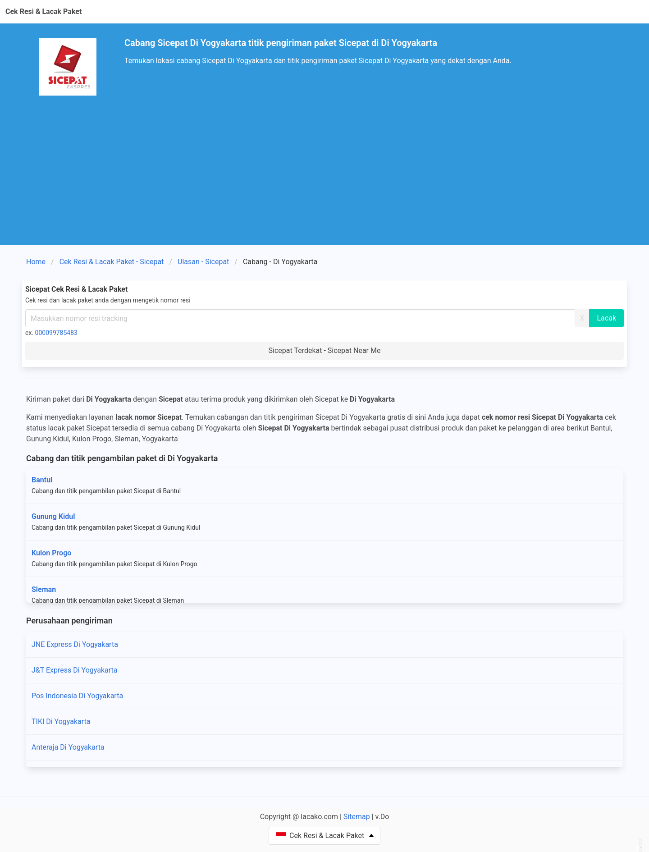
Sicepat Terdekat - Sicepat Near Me (325, 350)
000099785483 (56, 332)
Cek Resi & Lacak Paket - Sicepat (111, 261)
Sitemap (356, 816)
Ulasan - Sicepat (203, 261)
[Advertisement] (324, 178)
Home (36, 261)
